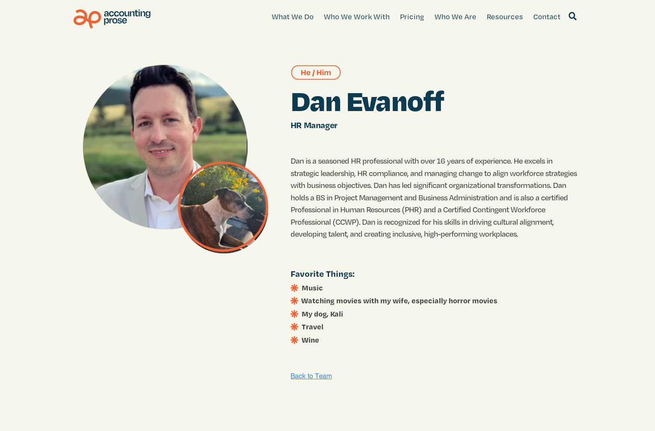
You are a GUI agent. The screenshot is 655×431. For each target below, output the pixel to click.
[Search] (573, 16)
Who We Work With (357, 16)
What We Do (293, 16)
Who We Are (455, 16)
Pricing (412, 16)
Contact (547, 16)
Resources (505, 16)
